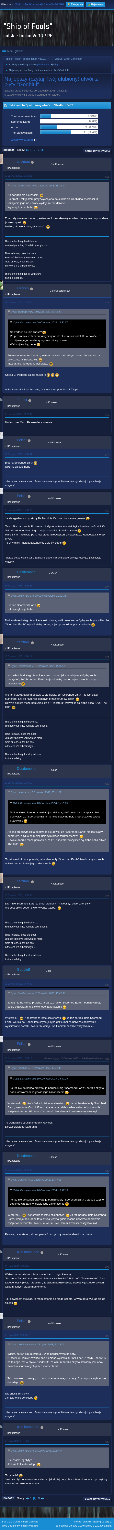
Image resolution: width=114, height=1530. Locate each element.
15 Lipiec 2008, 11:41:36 (17, 1441)
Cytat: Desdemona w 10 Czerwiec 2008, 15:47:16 (38, 993)
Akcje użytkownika (97, 151)
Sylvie (53, 64)
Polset (21, 440)
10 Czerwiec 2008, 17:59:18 (18, 1058)
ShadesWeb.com (29, 1525)
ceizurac (23, 162)
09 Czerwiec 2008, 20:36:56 (18, 302)
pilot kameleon (28, 1252)
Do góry (8, 1498)
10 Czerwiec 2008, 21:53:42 (18, 1170)
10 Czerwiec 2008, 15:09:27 (18, 510)
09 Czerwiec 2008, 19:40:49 (18, 176)
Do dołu (8, 150)
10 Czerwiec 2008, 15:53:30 (18, 895)
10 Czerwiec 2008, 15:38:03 (18, 586)
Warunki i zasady (91, 1521)
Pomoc (77, 1521)
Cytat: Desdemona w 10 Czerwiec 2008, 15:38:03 (38, 666)
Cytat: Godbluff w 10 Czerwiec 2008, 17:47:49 (36, 1068)
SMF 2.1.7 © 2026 (11, 1521)
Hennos (23, 288)
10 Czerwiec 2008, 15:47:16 (18, 783)
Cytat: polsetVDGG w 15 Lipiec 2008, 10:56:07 (36, 1450)
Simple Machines (29, 1521)
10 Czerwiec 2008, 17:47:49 (18, 984)
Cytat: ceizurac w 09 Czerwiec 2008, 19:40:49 (36, 312)
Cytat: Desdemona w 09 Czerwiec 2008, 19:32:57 (38, 185)
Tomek (22, 400)
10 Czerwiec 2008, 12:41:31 (18, 454)
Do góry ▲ (107, 1521)
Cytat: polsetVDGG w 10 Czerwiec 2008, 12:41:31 (38, 595)
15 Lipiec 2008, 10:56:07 (17, 1335)
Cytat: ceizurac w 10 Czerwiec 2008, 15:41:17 (36, 792)
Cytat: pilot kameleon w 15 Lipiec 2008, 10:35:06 (37, 1344)
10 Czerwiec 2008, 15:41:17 (18, 656)
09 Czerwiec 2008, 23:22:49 (18, 414)
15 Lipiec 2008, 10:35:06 (17, 1266)
